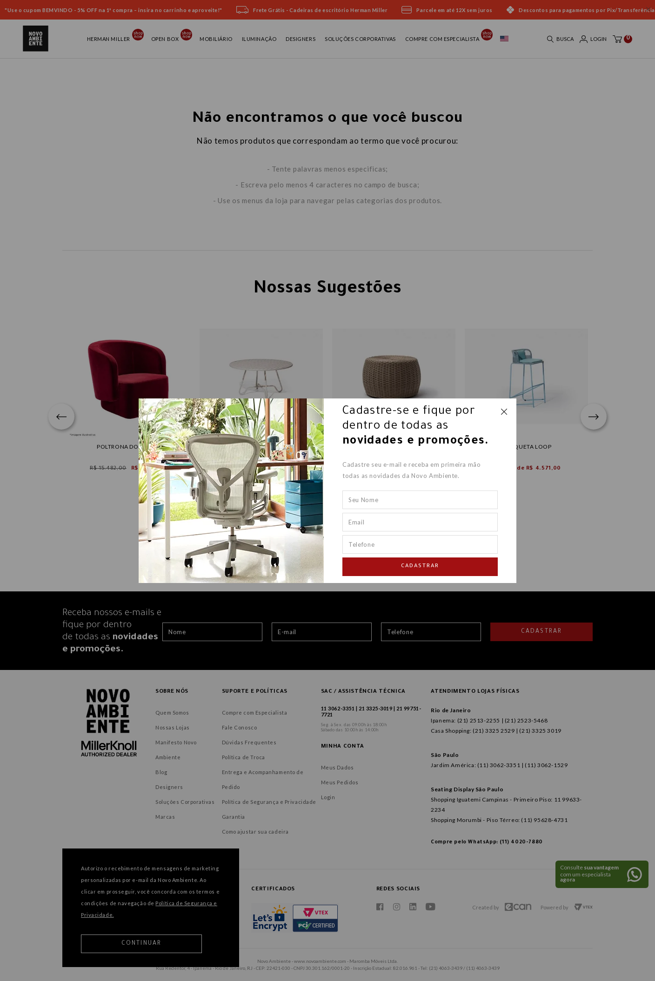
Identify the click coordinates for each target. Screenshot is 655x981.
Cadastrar (420, 566)
